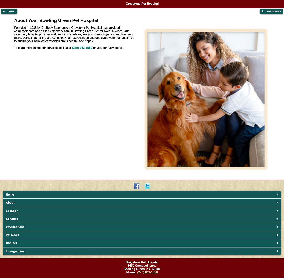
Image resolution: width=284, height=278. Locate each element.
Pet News (12, 235)
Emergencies (15, 251)
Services (12, 218)
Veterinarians (15, 227)
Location (12, 210)
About (10, 202)
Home (10, 194)
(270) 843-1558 (82, 47)
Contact (11, 243)
